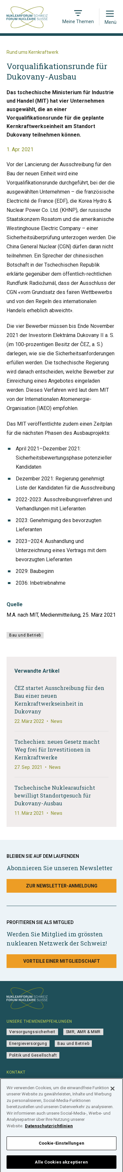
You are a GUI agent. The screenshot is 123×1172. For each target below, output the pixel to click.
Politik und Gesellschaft (33, 1055)
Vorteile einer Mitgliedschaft (61, 961)
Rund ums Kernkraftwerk (32, 52)
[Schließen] (112, 1093)
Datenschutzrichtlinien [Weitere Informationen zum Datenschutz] (49, 1130)
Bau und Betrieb (25, 635)
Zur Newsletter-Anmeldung (61, 885)
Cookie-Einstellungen (61, 1147)
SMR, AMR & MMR (83, 1032)
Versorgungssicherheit (32, 1032)
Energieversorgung (28, 1043)
